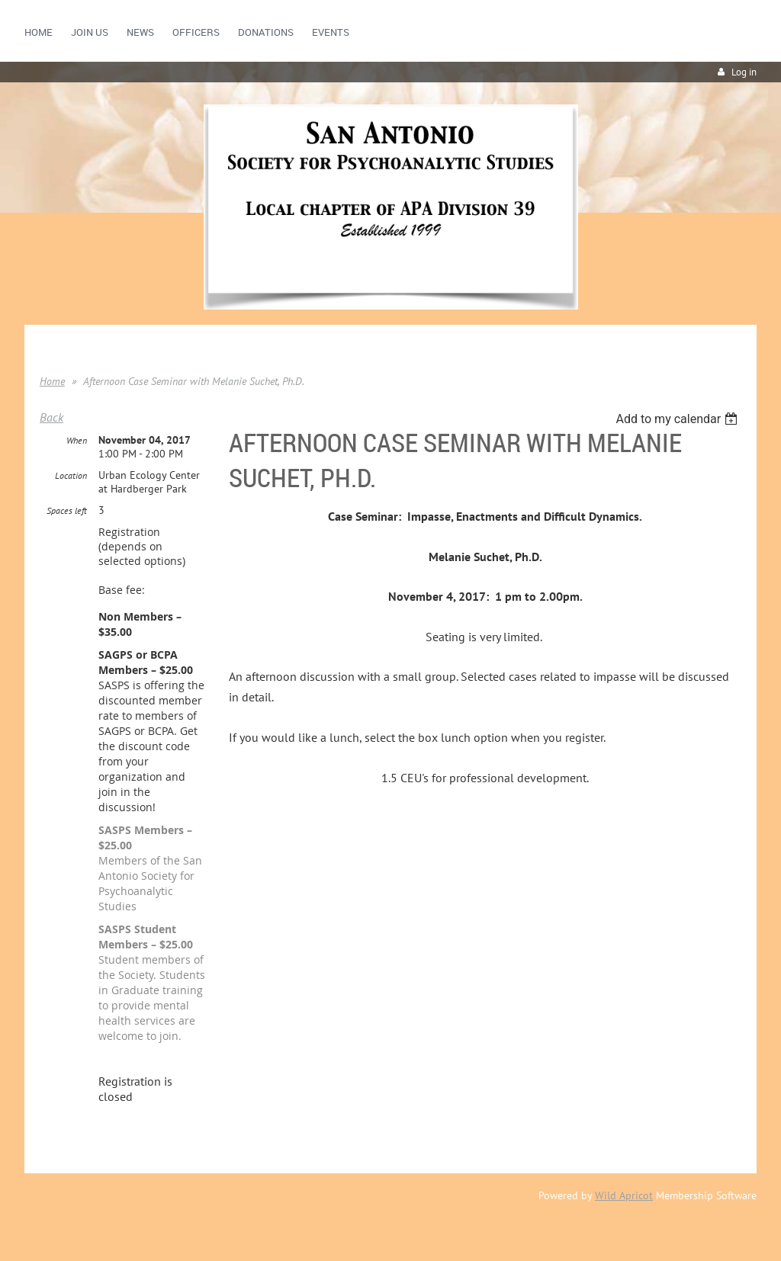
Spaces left (67, 510)
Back (51, 417)
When (76, 440)
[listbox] (678, 418)
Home (52, 381)
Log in (744, 72)
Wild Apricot (624, 1195)
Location (71, 475)
